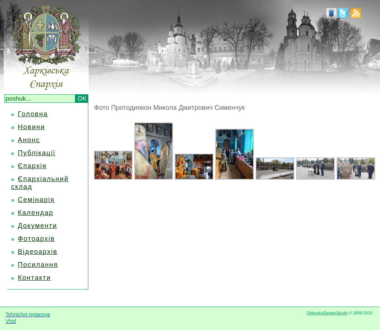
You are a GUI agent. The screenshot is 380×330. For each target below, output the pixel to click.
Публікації (37, 153)
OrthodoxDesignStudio (327, 313)
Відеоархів (38, 251)
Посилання (38, 264)
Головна (33, 114)
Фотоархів (36, 238)
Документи (37, 225)
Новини (31, 127)
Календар (35, 212)
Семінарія (36, 199)
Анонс (29, 140)
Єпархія (32, 166)
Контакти (34, 277)
